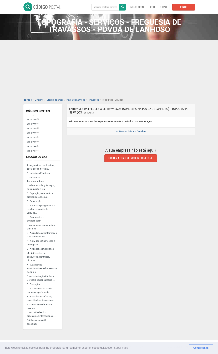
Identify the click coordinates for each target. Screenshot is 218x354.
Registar (163, 7)
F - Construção (34, 201)
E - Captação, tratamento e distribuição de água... (40, 195)
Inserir (183, 7)
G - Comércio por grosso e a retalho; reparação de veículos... (41, 209)
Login (152, 7)
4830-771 (33, 119)
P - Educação (33, 284)
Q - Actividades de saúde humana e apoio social (39, 290)
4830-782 (33, 142)
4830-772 (33, 124)
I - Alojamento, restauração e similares (41, 227)
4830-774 (33, 128)
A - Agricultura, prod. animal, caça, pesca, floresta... (41, 167)
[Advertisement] (109, 65)
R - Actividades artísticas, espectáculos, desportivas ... (41, 298)
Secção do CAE (36, 157)
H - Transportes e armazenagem (35, 219)
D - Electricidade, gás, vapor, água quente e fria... (41, 187)
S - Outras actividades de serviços (39, 306)
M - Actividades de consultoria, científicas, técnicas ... (38, 257)
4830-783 (33, 146)
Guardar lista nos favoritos (130, 131)
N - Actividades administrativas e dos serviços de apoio (42, 268)
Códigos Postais (38, 111)
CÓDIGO (41, 7)
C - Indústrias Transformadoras (35, 179)
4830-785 (33, 151)
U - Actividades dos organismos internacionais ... (41, 314)
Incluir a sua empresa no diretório (130, 158)
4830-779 (33, 137)
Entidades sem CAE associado (36, 322)
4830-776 (33, 133)
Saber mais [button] (121, 347)
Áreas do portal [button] (138, 7)
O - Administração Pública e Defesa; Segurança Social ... (41, 278)
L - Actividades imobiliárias (40, 249)
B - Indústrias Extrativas (38, 173)
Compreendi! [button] (201, 347)
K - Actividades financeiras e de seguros (41, 243)
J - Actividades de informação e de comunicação (42, 235)
